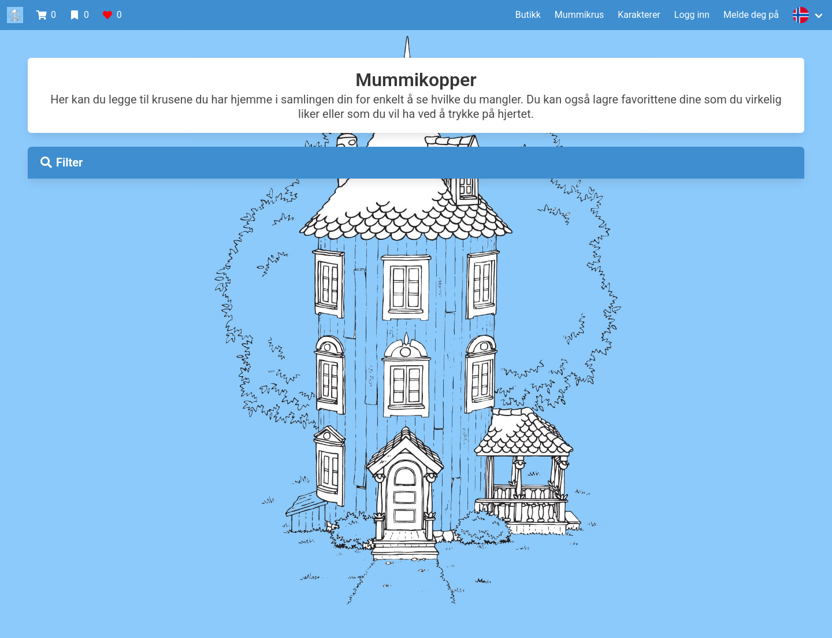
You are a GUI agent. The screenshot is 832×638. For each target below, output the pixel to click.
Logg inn (692, 14)
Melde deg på (751, 14)
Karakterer (639, 14)
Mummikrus (579, 14)
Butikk (528, 14)
